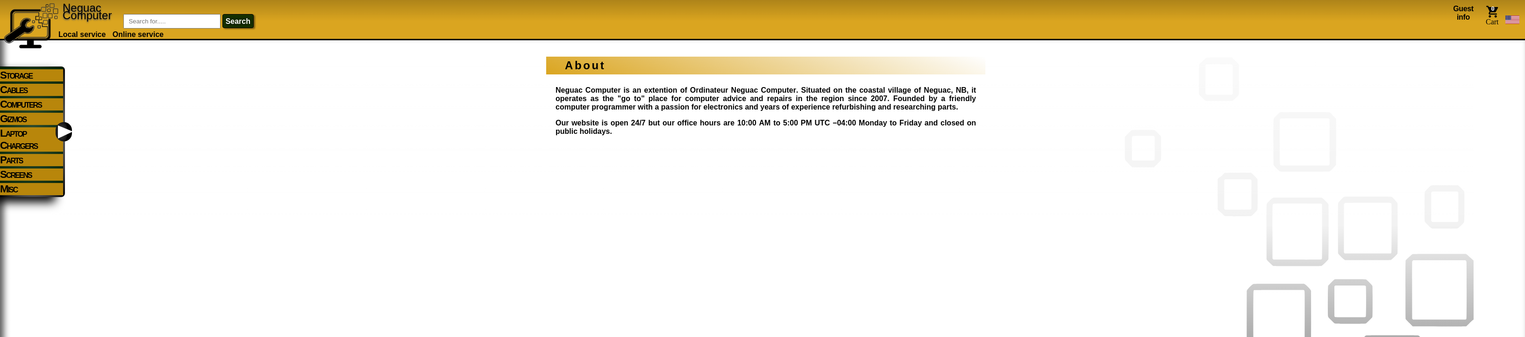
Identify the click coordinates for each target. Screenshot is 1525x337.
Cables (13, 89)
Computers (21, 104)
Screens (16, 174)
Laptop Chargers (18, 139)
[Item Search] (172, 21)
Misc (8, 189)
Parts (11, 160)
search (238, 21)
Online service (138, 34)
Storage (16, 75)
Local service (82, 34)
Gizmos (13, 119)
